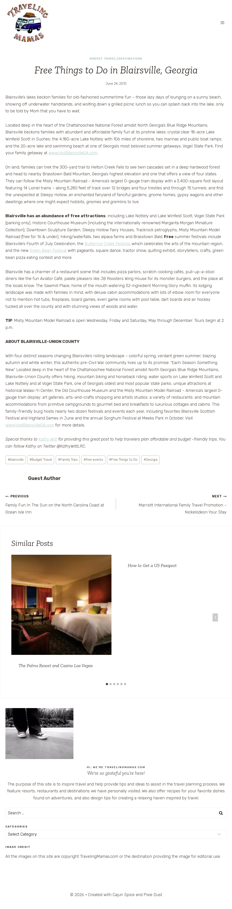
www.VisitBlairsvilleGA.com (72, 152)
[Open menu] (222, 22)
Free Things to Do (123, 460)
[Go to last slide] (16, 617)
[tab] (107, 684)
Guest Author (44, 478)
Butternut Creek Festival (107, 243)
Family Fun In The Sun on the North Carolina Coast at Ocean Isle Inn (58, 503)
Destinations (130, 58)
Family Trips (68, 460)
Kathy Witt (48, 439)
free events (93, 460)
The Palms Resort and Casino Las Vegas (56, 665)
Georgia (150, 460)
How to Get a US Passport (152, 565)
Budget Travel (103, 58)
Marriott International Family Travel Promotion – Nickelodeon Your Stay (173, 503)
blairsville (16, 460)
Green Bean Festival (48, 250)
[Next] (215, 617)
